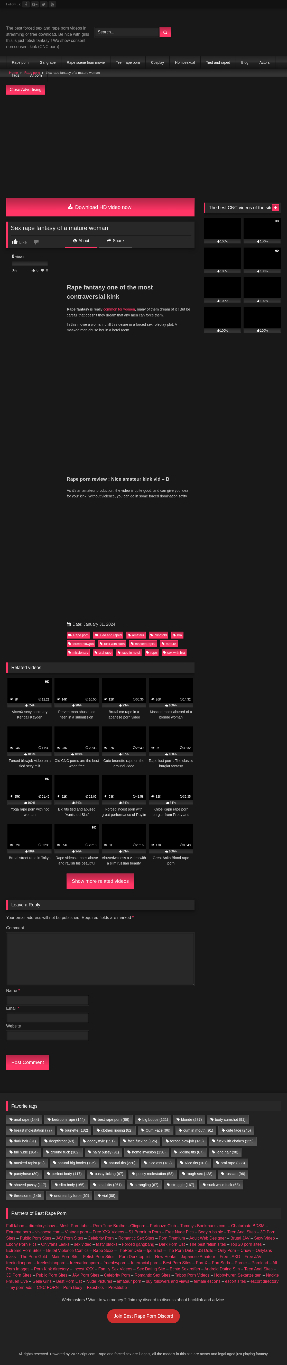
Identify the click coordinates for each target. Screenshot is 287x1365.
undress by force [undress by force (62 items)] (71, 1196)
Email (12, 1008)
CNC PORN (48, 1287)
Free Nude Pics (179, 1232)
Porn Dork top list (135, 1256)
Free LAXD (230, 1256)
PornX (201, 1263)
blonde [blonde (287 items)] (191, 1119)
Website (13, 1026)
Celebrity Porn (101, 1238)
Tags (15, 75)
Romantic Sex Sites (136, 1238)
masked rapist (143, 644)
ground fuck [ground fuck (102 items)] (65, 1152)
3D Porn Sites (19, 1275)
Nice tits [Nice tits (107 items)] (196, 1163)
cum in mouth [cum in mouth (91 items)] (198, 1130)
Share (115, 241)
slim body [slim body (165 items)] (72, 1185)
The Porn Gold (33, 1256)
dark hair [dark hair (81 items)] (25, 1141)
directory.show (42, 1226)
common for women (119, 309)
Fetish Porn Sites (98, 1256)
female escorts (207, 1281)
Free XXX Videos (108, 1232)
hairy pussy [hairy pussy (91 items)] (106, 1152)
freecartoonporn (84, 1263)
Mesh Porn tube (74, 1226)
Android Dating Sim (222, 1269)
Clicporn (137, 1226)
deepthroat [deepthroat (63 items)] (61, 1141)
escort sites (235, 1281)
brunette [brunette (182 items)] (76, 1130)
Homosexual (185, 62)
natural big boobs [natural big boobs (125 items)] (77, 1163)
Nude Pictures (99, 1281)
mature (169, 644)
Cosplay (157, 62)
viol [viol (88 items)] (108, 1196)
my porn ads (21, 1287)
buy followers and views (167, 1281)
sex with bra (174, 652)
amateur (136, 635)
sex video (82, 1244)
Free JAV (253, 1256)
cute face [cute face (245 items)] (238, 1130)
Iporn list (154, 1250)
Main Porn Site (65, 1256)
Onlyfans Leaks (55, 1244)
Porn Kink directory (51, 1269)
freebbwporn (115, 1263)
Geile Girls (42, 1281)
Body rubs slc (210, 1232)
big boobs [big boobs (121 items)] (155, 1119)
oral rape (103, 652)
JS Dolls (205, 1250)
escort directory (265, 1281)
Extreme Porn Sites (24, 1250)
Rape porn (20, 62)
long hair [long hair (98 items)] (227, 1152)
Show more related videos (100, 881)
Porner (241, 1263)
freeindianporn (19, 1263)
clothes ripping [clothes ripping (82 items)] (117, 1130)
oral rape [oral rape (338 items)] (233, 1163)
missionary (78, 652)
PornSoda (221, 1263)
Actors (265, 62)
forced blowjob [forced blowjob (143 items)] (186, 1141)
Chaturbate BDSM (247, 1226)
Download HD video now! (100, 207)
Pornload (260, 1263)
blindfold (158, 635)
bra (177, 635)
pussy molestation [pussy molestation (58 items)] (155, 1174)
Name (13, 990)
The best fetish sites (207, 1244)
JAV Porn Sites (69, 1238)
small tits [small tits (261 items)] (110, 1185)
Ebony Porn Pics (21, 1244)
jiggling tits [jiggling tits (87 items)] (191, 1152)
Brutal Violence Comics (67, 1250)
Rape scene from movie (86, 62)
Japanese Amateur (198, 1256)
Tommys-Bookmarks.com (203, 1226)
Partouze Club (163, 1226)
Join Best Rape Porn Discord (143, 1316)
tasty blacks (107, 1244)
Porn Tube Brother (110, 1226)
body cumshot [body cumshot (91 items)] (230, 1119)
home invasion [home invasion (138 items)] (148, 1152)
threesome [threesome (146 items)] (27, 1196)
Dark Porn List (172, 1244)
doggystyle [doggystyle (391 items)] (101, 1141)
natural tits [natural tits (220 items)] (122, 1163)
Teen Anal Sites (241, 1232)
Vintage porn (76, 1232)
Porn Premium (172, 1238)
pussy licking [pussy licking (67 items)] (109, 1174)
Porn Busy (72, 1287)
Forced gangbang (138, 1244)
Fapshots (95, 1287)
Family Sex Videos (115, 1269)
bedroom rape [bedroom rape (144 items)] (68, 1119)
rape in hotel (129, 652)
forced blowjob (81, 644)
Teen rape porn (128, 62)
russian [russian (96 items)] (235, 1174)
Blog (244, 62)
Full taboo (15, 1226)
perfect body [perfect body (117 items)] (67, 1174)
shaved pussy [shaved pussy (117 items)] (30, 1185)
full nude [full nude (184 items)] (26, 1152)
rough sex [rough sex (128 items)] (199, 1174)
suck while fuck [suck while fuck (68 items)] (223, 1185)
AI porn (36, 75)
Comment (15, 928)
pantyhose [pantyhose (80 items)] (26, 1174)
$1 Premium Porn (145, 1232)
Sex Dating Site (151, 1269)
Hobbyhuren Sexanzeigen (237, 1275)
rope (151, 652)
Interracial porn (145, 1263)
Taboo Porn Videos (192, 1275)
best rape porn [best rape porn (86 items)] (113, 1119)
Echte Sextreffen (185, 1269)
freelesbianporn (51, 1263)
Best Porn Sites (177, 1263)
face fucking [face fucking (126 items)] (142, 1141)
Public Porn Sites (35, 1238)
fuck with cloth (112, 644)
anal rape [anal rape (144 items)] (26, 1119)
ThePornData (130, 1250)
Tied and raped (218, 62)
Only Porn (227, 1250)
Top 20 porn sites (246, 1244)
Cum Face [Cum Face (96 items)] (158, 1130)
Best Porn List (69, 1281)
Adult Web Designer (207, 1238)
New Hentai (166, 1256)
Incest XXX (83, 1269)
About (81, 241)
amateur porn (129, 1281)
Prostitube (117, 1287)
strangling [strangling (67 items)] (146, 1185)
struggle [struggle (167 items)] (182, 1185)
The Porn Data (180, 1250)
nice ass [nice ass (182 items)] (160, 1163)
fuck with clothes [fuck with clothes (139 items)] (235, 1141)
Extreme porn (18, 1232)
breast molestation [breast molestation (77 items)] (33, 1130)
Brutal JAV (239, 1238)
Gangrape (47, 62)
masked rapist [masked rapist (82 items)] (29, 1163)
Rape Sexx (103, 1250)
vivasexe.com (47, 1232)
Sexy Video (264, 1238)
